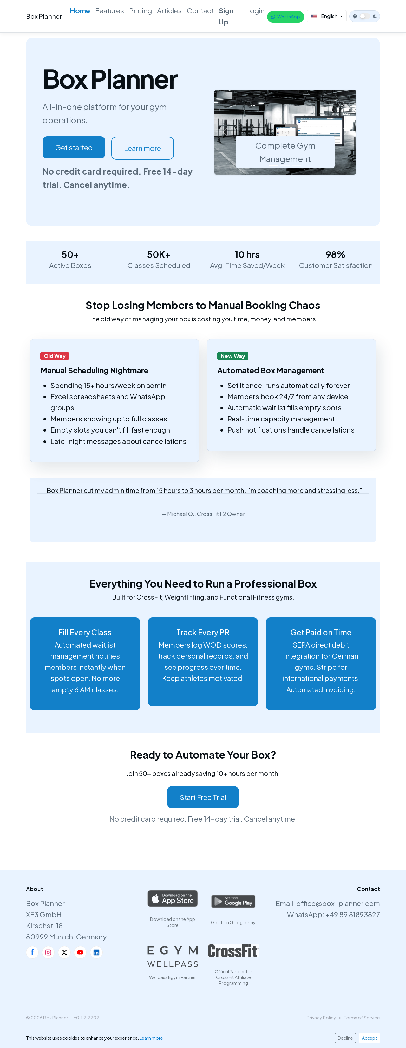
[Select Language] (327, 16)
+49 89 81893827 (352, 914)
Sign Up (226, 16)
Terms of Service (362, 1017)
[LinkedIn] (96, 952)
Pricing (140, 10)
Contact (200, 10)
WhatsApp (285, 16)
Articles (169, 10)
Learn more (142, 148)
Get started (74, 147)
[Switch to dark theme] (364, 16)
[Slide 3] (296, 166)
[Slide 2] (285, 166)
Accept (369, 1038)
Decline (345, 1038)
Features (109, 10)
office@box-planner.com (338, 903)
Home (80, 10)
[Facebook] (32, 952)
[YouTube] (80, 952)
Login (255, 10)
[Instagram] (48, 952)
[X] (64, 952)
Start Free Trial (203, 797)
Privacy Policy (321, 1017)
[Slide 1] (273, 166)
